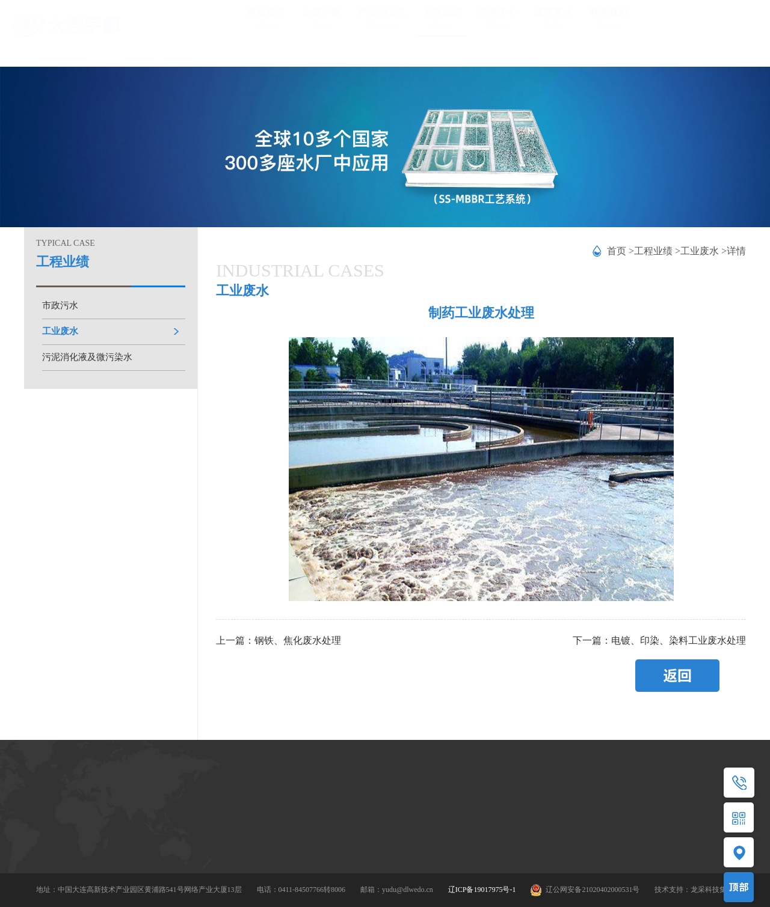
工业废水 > (703, 251)
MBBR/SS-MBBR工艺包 (228, 823)
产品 (198, 802)
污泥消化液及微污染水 (87, 357)
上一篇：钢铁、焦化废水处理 (278, 640)
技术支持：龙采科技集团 (694, 889)
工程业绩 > (657, 251)
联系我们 (609, 23)
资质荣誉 (130, 821)
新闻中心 (498, 23)
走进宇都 (321, 23)
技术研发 (130, 841)
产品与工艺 (382, 23)
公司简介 (130, 800)
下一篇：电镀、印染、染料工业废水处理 (659, 640)
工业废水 (60, 331)
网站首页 (266, 23)
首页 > (620, 251)
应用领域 (205, 843)
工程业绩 (442, 23)
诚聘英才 (553, 23)
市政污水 (60, 305)
